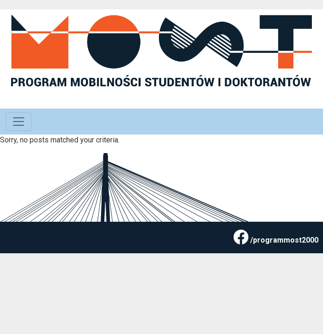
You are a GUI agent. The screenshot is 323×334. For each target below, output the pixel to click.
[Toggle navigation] (19, 121)
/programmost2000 (284, 240)
